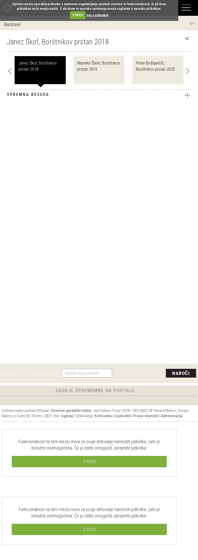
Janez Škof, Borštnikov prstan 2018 (37, 66)
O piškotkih (122, 416)
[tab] (99, 96)
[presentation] (156, 374)
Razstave (99, 24)
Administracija (171, 416)
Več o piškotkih (97, 15)
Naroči (181, 373)
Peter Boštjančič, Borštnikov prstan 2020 (155, 66)
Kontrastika (103, 416)
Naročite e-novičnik (29, 373)
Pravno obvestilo (146, 416)
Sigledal (67, 416)
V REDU (77, 15)
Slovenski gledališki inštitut (70, 410)
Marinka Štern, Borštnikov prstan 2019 (98, 66)
